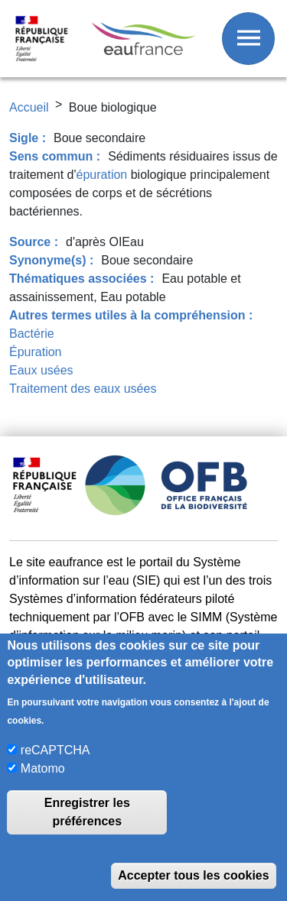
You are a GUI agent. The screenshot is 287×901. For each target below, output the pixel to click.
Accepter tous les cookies (193, 875)
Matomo (43, 768)
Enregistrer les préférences (87, 812)
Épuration (35, 351)
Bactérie (31, 333)
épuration (102, 174)
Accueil (29, 107)
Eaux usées (41, 370)
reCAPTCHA (55, 750)
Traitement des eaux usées (82, 388)
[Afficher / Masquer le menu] (248, 38)
